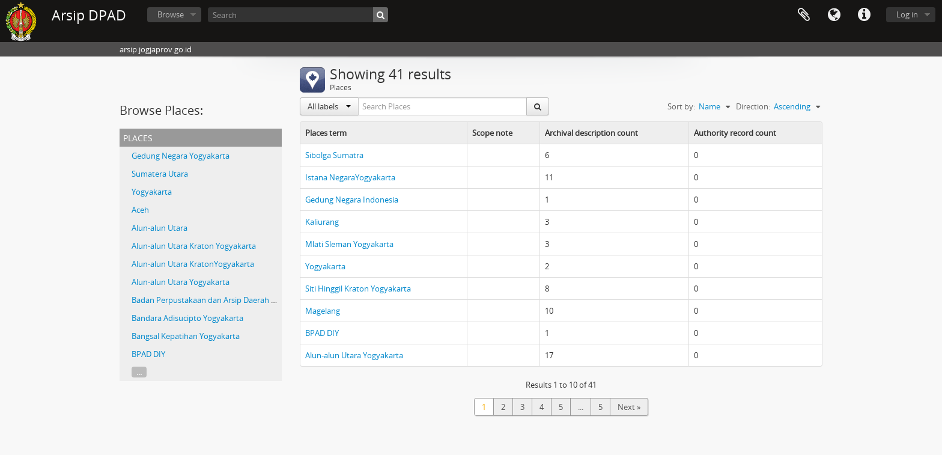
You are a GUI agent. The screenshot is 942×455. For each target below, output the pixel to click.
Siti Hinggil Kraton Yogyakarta (358, 288)
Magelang (322, 310)
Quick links (864, 15)
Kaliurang (322, 221)
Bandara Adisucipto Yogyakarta (187, 318)
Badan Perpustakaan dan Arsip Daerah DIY (207, 300)
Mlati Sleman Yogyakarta (349, 244)
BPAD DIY (148, 354)
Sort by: (681, 106)
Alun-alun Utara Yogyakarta (180, 281)
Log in (907, 14)
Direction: (753, 106)
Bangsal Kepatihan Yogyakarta (186, 336)
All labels (329, 106)
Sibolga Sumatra (334, 155)
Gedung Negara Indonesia (351, 199)
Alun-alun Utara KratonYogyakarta (193, 263)
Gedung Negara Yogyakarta (180, 155)
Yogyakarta (152, 191)
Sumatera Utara (160, 173)
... (139, 372)
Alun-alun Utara (159, 227)
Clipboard (804, 15)
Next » (629, 407)
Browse (170, 14)
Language (834, 15)
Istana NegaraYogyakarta (350, 177)
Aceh (140, 209)
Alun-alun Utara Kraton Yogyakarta (194, 245)
